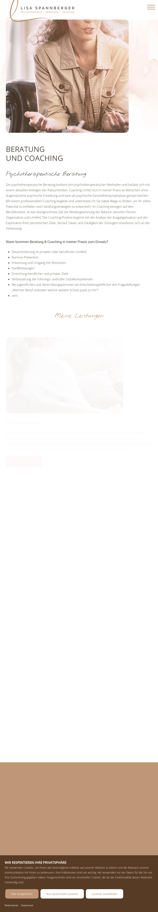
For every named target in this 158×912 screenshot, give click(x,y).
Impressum (27, 905)
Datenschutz (11, 905)
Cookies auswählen (104, 894)
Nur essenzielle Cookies (62, 894)
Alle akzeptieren (22, 894)
